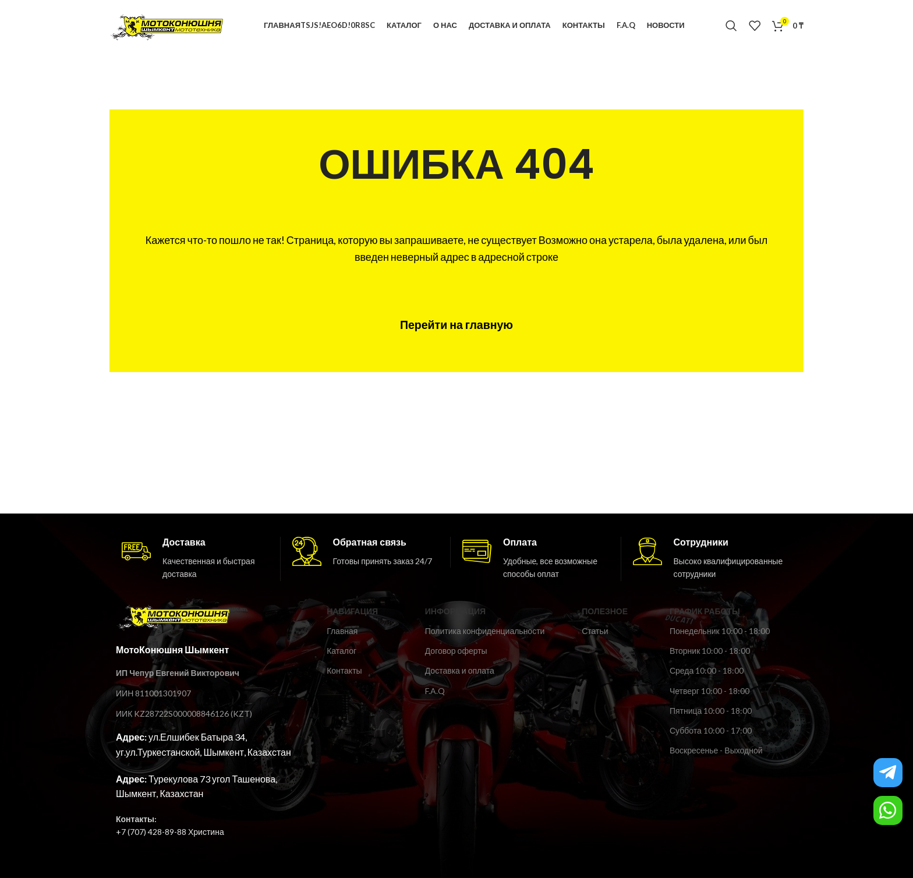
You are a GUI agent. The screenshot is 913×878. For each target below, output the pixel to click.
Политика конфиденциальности (485, 632)
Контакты (344, 672)
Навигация (352, 612)
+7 (121, 833)
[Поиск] (731, 26)
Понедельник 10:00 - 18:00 (720, 632)
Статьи (595, 632)
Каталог (341, 652)
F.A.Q (435, 691)
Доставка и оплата (459, 672)
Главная (342, 632)
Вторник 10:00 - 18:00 (710, 652)
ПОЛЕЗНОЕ (605, 612)
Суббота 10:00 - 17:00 (711, 732)
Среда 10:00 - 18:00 (707, 672)
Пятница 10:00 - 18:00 (711, 712)
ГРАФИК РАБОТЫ (705, 612)
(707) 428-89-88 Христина (175, 833)
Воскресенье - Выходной (716, 751)
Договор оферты (456, 652)
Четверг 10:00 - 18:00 (709, 691)
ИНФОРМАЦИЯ (455, 612)
